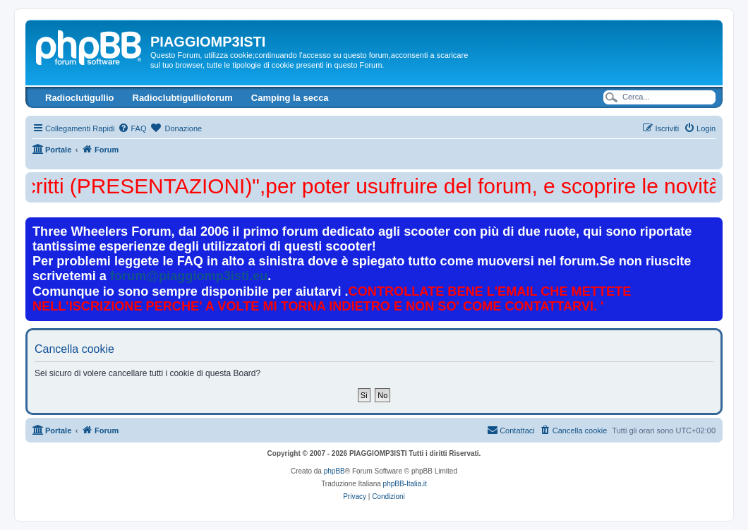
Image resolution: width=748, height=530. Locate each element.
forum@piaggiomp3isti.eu (188, 276)
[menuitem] (132, 128)
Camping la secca (290, 97)
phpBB (334, 471)
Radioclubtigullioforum (183, 97)
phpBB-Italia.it (405, 484)
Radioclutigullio (79, 97)
